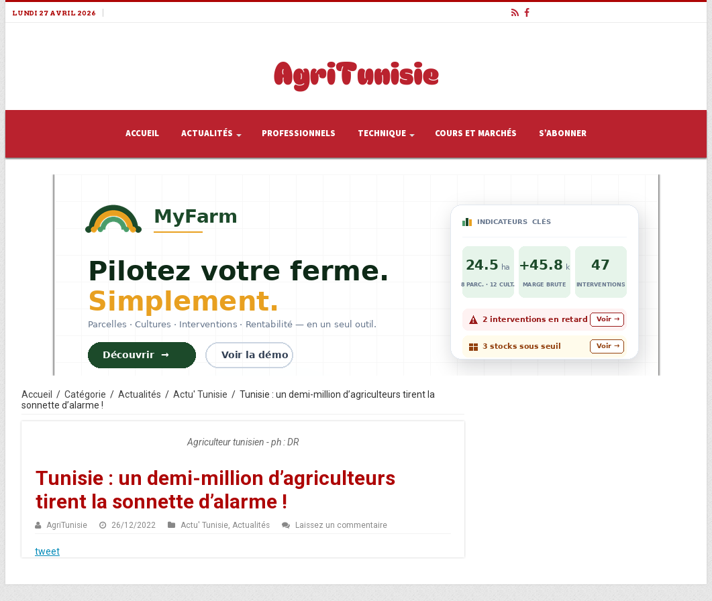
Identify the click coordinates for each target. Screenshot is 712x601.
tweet (47, 551)
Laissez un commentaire (341, 525)
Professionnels (299, 133)
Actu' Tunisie (200, 394)
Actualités (207, 133)
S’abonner (563, 133)
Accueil (142, 133)
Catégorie (85, 394)
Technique (382, 133)
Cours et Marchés (476, 133)
